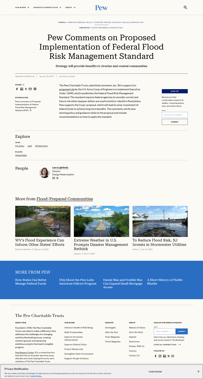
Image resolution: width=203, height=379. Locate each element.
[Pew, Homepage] (101, 7)
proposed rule (66, 89)
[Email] (175, 115)
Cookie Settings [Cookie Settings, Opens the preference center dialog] (155, 371)
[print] (35, 88)
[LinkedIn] (164, 355)
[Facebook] (155, 355)
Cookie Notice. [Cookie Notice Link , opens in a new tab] (36, 376)
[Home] (39, 315)
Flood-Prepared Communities (65, 198)
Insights (109, 322)
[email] (53, 177)
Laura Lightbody (60, 167)
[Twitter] (168, 356)
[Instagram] (160, 355)
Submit (174, 122)
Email (164, 110)
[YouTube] (172, 355)
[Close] (198, 371)
